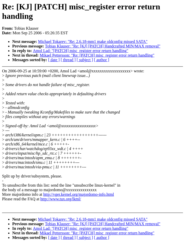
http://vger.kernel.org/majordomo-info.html (78, 194)
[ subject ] (85, 60)
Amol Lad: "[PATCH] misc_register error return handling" (80, 50)
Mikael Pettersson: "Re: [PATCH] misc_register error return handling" (97, 55)
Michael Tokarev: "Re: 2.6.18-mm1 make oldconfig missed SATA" (92, 41)
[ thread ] (68, 60)
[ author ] (101, 60)
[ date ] (54, 60)
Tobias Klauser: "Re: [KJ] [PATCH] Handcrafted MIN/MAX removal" (103, 46)
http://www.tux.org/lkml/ (60, 199)
